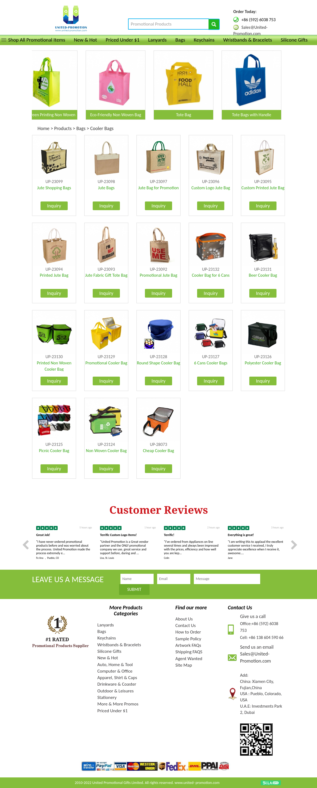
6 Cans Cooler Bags (211, 362)
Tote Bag (186, 114)
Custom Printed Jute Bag (262, 187)
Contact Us (185, 625)
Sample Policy (188, 639)
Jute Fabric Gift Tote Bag (106, 275)
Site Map (183, 665)
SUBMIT (134, 589)
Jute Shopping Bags (54, 187)
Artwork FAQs (188, 645)
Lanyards (157, 40)
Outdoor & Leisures (115, 691)
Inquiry (54, 206)
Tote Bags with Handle (254, 114)
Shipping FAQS (188, 652)
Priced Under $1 (122, 40)
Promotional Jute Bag (158, 275)
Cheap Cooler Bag (158, 450)
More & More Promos (117, 704)
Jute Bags (106, 187)
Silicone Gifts (294, 40)
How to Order (188, 632)
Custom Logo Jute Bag (210, 187)
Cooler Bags (102, 128)
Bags (180, 40)
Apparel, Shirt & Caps (117, 677)
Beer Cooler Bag (263, 275)
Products (63, 128)
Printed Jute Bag (54, 275)
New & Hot (85, 40)
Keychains (204, 40)
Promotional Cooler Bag (106, 362)
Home (44, 128)
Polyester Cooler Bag (263, 362)
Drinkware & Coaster (116, 684)
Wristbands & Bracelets (247, 40)
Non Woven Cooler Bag (106, 450)
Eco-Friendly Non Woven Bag (119, 114)
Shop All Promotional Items (36, 40)
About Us (184, 619)
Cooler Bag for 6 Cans (211, 275)
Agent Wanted (188, 658)
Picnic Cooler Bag (54, 450)
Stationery (107, 697)
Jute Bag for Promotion (158, 187)
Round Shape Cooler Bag (158, 362)
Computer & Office (114, 671)
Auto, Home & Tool (115, 664)
